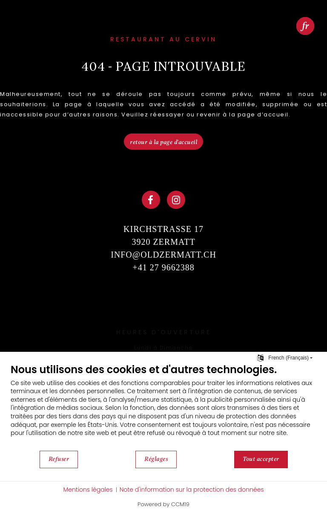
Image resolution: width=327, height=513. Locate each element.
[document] (163, 407)
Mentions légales (87, 490)
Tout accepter (261, 459)
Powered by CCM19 (163, 504)
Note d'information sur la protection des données (192, 490)
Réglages (156, 459)
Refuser (59, 459)
